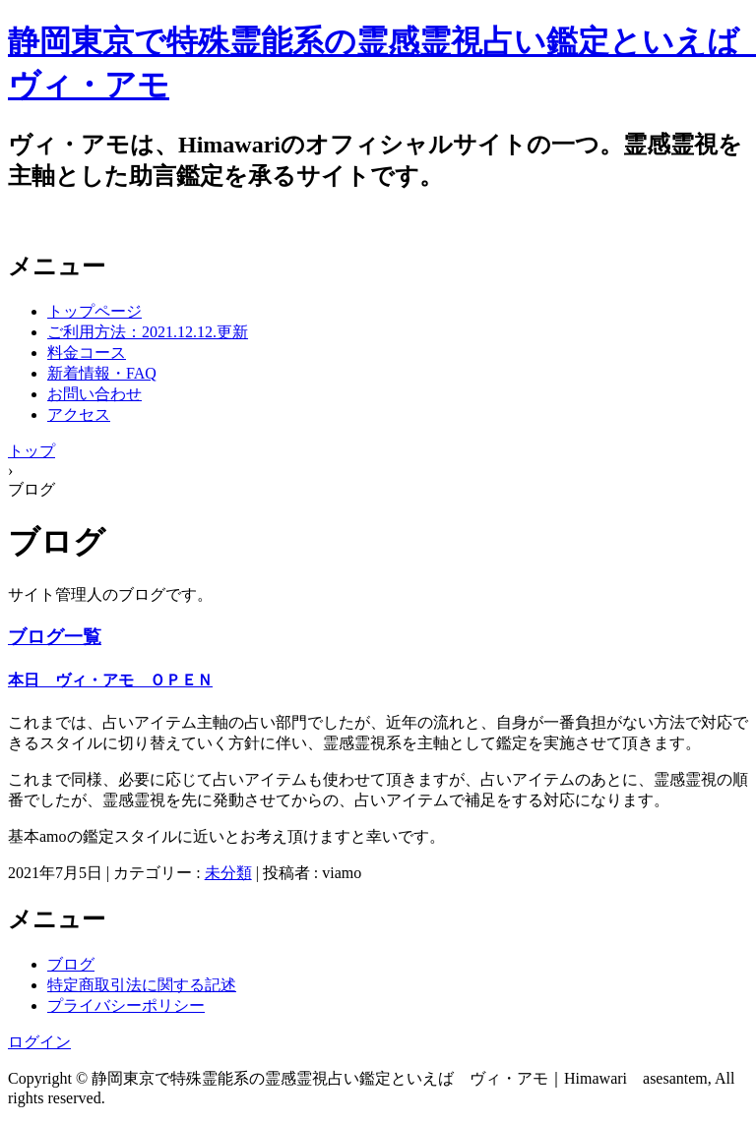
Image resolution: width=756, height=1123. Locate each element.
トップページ (94, 311)
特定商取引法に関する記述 (141, 984)
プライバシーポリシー (126, 1005)
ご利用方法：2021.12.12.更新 (147, 332)
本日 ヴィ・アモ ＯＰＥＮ (110, 680)
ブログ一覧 (54, 636)
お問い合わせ (94, 393)
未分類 (228, 872)
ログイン (39, 1042)
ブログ (70, 964)
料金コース (86, 352)
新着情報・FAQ (102, 373)
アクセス (78, 414)
